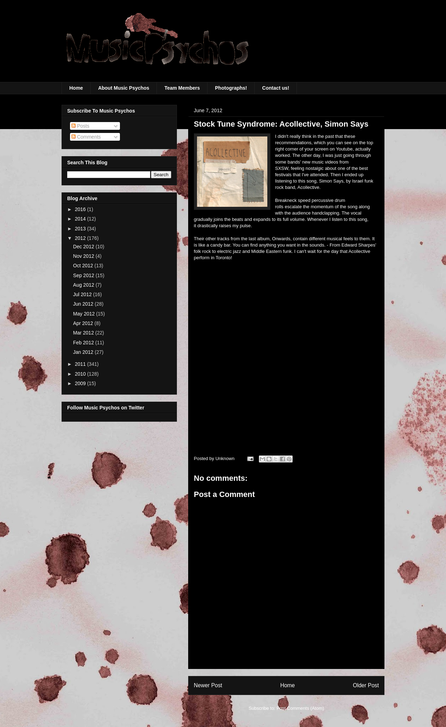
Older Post (366, 685)
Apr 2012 (84, 323)
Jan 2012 (84, 352)
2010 (81, 374)
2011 (81, 364)
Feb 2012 (84, 342)
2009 (81, 383)
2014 (81, 219)
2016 (81, 209)
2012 (81, 238)
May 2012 (84, 314)
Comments (86, 137)
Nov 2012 (84, 256)
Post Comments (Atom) (300, 708)
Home (76, 88)
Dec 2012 (84, 246)
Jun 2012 (84, 304)
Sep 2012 (84, 275)
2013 (81, 228)
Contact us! (275, 88)
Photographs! (231, 88)
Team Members (182, 88)
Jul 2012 (83, 294)
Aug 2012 (84, 285)
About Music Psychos (123, 88)
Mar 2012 (84, 333)
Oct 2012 (84, 265)
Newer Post (208, 685)
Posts (80, 126)
